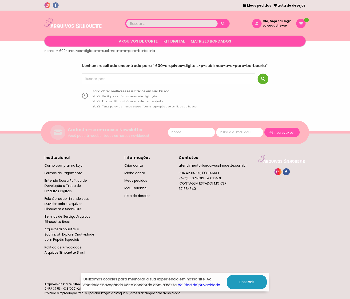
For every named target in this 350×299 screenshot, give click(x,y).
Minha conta (134, 173)
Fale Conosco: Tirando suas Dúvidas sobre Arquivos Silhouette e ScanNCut (66, 203)
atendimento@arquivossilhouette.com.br (213, 165)
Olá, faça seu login (277, 21)
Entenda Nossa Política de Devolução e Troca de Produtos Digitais (65, 185)
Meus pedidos (257, 5)
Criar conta (133, 165)
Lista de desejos (290, 5)
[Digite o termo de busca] (172, 23)
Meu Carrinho (135, 188)
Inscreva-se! (282, 132)
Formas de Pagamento (63, 173)
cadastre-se (277, 26)
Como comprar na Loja (63, 165)
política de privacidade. (199, 285)
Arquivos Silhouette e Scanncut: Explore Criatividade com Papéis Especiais (69, 234)
